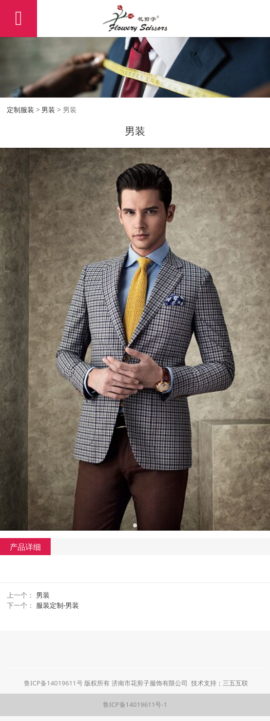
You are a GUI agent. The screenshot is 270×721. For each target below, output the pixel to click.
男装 (48, 109)
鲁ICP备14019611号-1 (135, 704)
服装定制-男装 (57, 605)
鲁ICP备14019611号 (53, 683)
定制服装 (20, 109)
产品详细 (25, 546)
